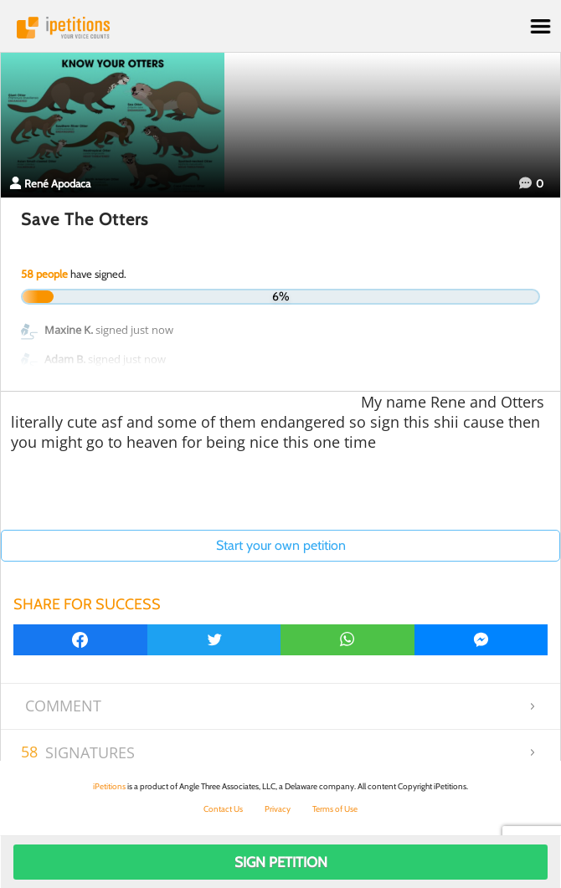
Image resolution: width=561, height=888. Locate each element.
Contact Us (223, 808)
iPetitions (280, 27)
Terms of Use (335, 808)
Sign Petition (280, 862)
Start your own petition (281, 545)
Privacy (278, 808)
